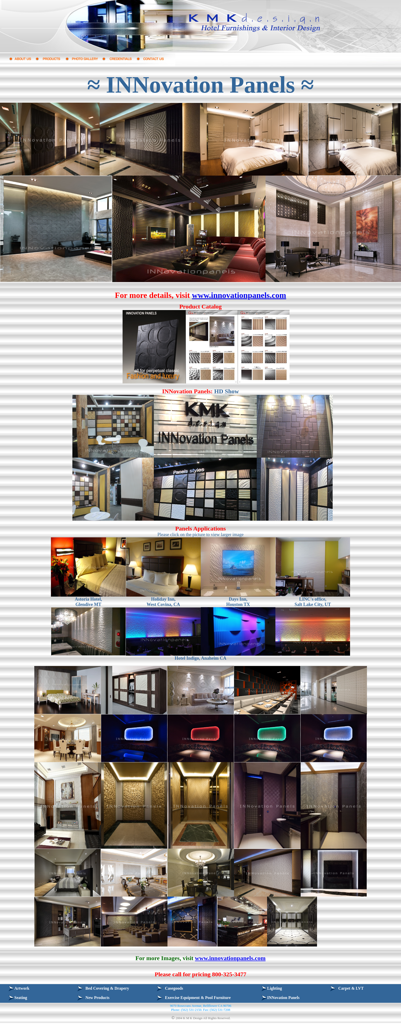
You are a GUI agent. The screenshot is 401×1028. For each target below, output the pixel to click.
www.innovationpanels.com (239, 295)
